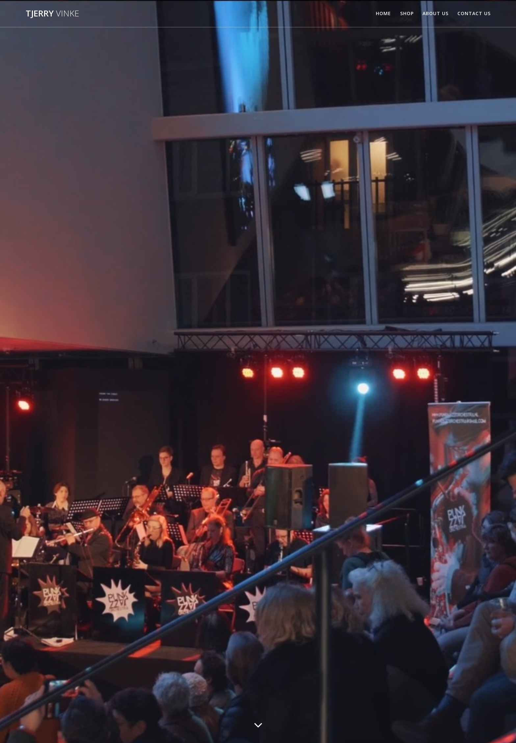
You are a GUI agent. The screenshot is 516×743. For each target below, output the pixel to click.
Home (383, 13)
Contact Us (474, 13)
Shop (407, 13)
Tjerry (52, 13)
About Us (436, 13)
